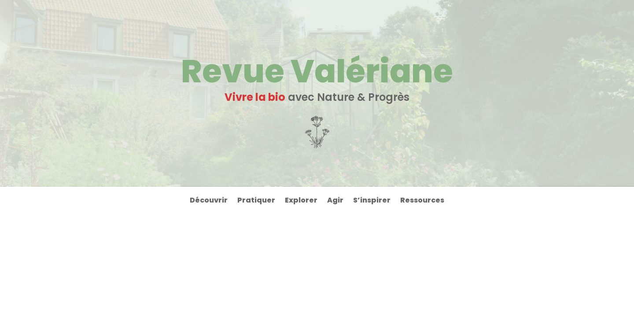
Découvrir (209, 201)
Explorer (301, 201)
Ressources (422, 201)
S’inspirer (372, 201)
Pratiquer (256, 201)
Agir (335, 201)
